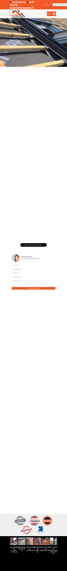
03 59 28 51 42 (17, 2)
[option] (33, 33)
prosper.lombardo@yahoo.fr (22, 7)
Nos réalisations (33, 245)
